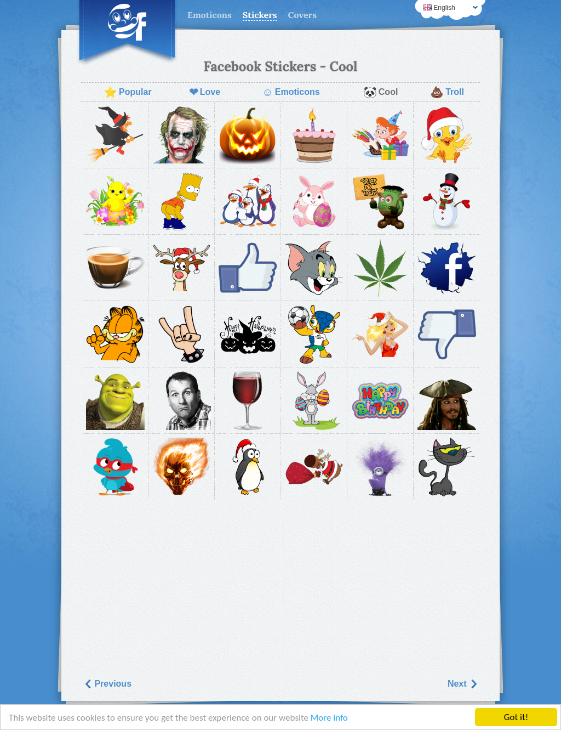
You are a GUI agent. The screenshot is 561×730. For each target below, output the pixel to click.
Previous (107, 683)
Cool (380, 92)
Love (204, 92)
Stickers (260, 14)
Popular (128, 92)
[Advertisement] (280, 585)
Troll (447, 92)
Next (463, 683)
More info (329, 717)
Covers (302, 14)
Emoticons (209, 14)
